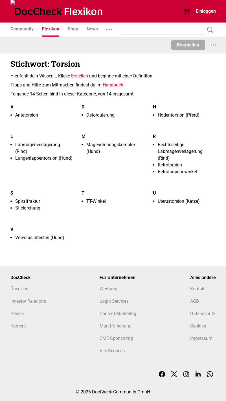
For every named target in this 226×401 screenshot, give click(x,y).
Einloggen (206, 11)
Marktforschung (115, 326)
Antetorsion (26, 115)
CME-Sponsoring (116, 338)
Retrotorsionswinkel (177, 171)
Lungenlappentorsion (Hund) (44, 158)
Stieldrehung (27, 208)
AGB (194, 301)
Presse (17, 313)
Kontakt (198, 288)
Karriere (18, 326)
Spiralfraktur (27, 201)
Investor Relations (28, 301)
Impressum (201, 338)
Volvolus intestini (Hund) (39, 237)
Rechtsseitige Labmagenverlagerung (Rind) (180, 151)
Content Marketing (118, 313)
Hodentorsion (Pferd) (178, 115)
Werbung (108, 288)
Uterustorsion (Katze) (179, 201)
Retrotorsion (170, 165)
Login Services (114, 301)
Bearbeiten (188, 45)
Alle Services (112, 350)
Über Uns (19, 288)
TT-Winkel (96, 201)
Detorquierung (100, 115)
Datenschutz (202, 313)
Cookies (198, 326)
